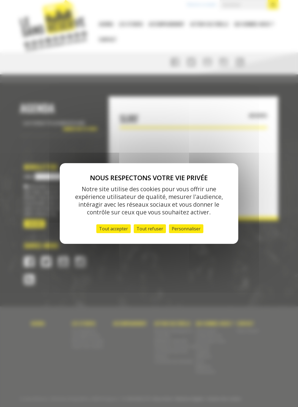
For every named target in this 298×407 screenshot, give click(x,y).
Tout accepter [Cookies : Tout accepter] (113, 229)
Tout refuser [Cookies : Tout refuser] (149, 229)
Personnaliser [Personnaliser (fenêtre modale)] (186, 229)
